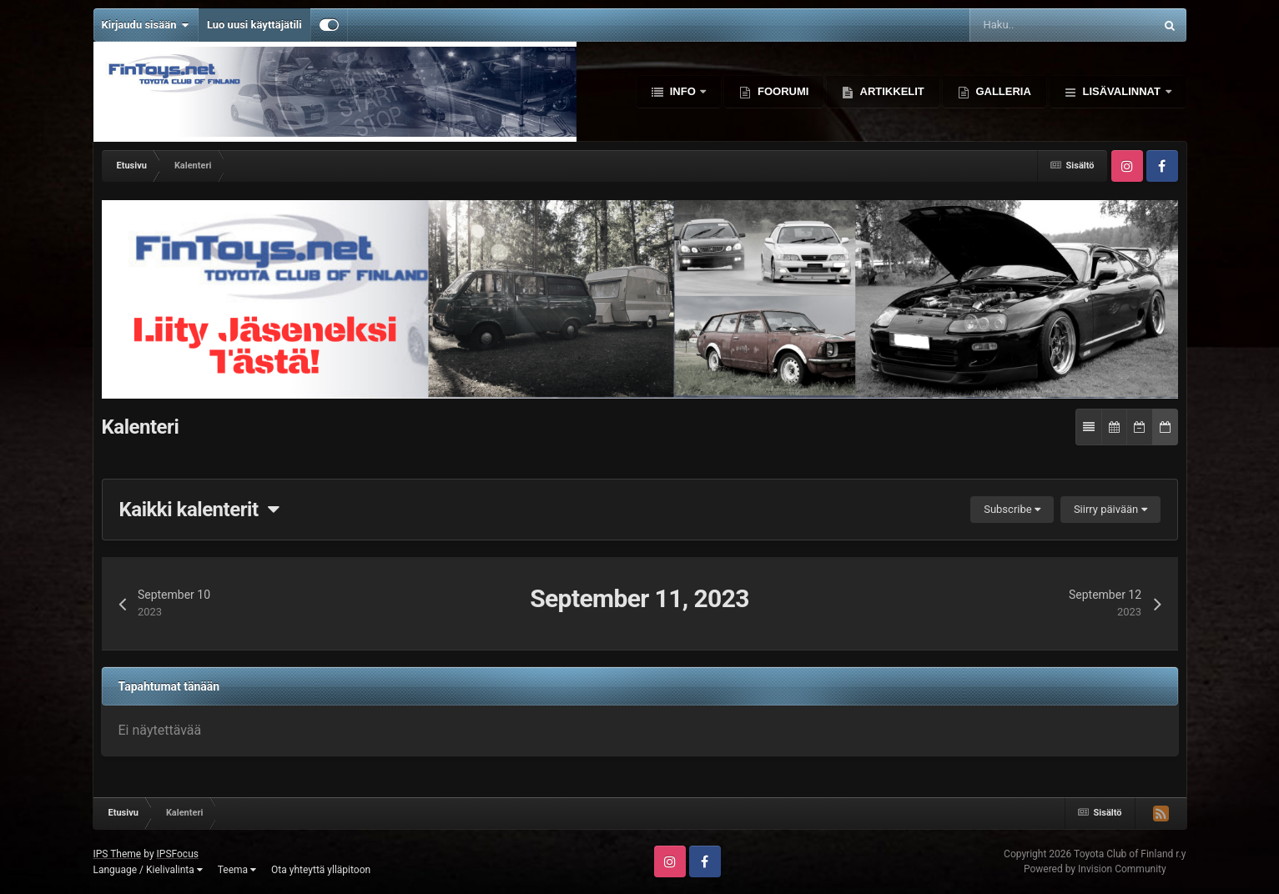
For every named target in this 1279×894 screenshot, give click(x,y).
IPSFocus (178, 854)
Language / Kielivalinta (148, 870)
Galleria (1002, 91)
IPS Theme (117, 854)
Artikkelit (890, 91)
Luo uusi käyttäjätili (254, 24)
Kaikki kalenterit (199, 509)
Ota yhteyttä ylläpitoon (320, 870)
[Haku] (1018, 25)
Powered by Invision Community (1095, 869)
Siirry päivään (1110, 509)
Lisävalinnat (1122, 91)
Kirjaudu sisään (145, 25)
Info (682, 91)
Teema (237, 870)
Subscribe (1012, 509)
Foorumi (781, 91)
